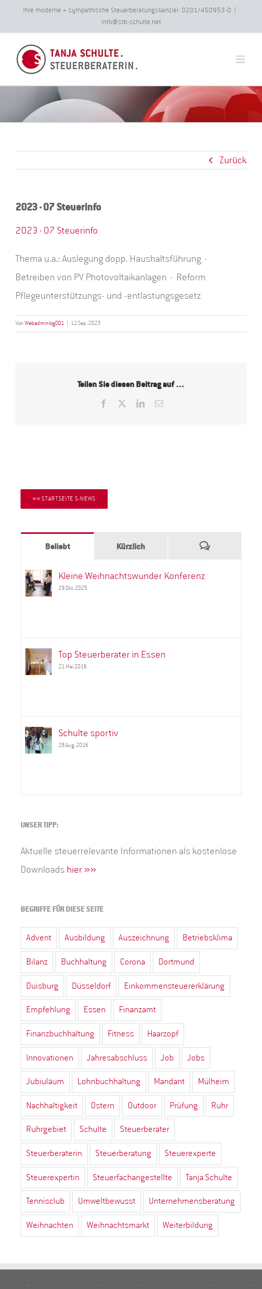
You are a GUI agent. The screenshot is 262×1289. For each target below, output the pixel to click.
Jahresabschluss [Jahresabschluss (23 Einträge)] (117, 1057)
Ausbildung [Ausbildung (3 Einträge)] (85, 937)
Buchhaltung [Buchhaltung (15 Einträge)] (84, 961)
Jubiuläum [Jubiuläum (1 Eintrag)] (45, 1081)
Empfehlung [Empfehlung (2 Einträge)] (48, 1009)
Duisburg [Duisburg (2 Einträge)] (42, 985)
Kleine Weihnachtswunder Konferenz (131, 576)
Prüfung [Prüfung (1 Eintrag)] (184, 1105)
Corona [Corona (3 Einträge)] (132, 961)
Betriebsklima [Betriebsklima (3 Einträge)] (207, 937)
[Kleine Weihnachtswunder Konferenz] (38, 578)
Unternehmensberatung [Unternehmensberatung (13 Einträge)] (192, 1201)
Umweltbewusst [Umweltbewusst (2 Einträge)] (106, 1201)
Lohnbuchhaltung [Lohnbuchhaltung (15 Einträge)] (108, 1081)
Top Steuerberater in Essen (112, 654)
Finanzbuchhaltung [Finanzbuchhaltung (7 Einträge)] (60, 1033)
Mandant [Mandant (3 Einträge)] (169, 1081)
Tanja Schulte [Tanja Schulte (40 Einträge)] (209, 1177)
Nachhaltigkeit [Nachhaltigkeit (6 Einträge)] (51, 1105)
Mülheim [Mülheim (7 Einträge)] (213, 1081)
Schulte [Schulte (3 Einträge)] (93, 1129)
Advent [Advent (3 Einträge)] (38, 937)
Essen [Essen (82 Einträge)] (95, 1009)
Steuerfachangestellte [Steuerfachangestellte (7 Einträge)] (132, 1177)
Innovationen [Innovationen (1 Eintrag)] (49, 1057)
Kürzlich (130, 546)
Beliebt (57, 546)
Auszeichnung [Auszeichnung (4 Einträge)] (143, 937)
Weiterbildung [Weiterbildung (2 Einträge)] (188, 1225)
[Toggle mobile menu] (241, 59)
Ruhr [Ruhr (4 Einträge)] (219, 1105)
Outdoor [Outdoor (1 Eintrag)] (142, 1105)
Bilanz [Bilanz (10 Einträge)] (37, 961)
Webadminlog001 (44, 323)
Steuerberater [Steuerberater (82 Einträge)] (144, 1129)
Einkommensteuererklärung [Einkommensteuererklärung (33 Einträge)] (174, 985)
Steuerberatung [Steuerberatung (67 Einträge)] (123, 1153)
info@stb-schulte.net (131, 21)
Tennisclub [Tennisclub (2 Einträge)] (45, 1201)
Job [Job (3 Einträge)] (167, 1057)
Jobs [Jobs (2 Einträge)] (196, 1057)
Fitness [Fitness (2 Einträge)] (121, 1033)
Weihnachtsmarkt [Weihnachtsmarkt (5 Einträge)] (118, 1225)
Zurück (233, 160)
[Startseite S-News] (64, 499)
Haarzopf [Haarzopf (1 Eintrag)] (162, 1033)
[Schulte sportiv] (38, 735)
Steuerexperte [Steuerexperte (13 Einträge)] (190, 1153)
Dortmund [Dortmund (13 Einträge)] (176, 961)
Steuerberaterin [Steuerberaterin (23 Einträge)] (54, 1153)
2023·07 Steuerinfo (56, 230)
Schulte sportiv (88, 733)
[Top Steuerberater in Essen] (38, 657)
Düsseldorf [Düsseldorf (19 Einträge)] (91, 985)
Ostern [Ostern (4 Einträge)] (102, 1105)
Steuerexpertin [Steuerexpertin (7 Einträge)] (52, 1177)
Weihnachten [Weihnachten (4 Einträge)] (49, 1225)
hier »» (81, 869)
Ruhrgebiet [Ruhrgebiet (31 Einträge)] (46, 1129)
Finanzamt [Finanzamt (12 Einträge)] (137, 1009)
